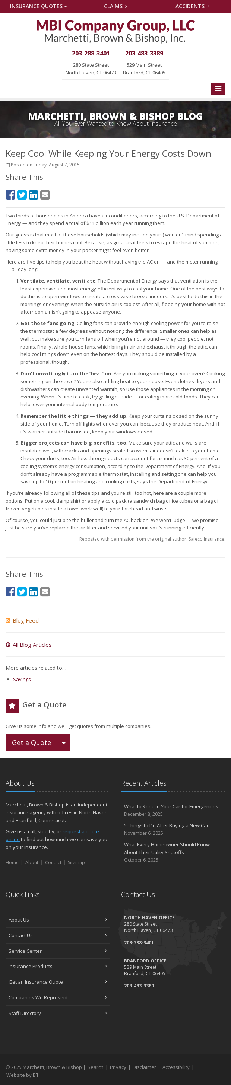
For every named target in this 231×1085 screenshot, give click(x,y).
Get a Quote (31, 742)
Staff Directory (58, 1013)
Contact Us (58, 935)
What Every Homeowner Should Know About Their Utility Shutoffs (173, 852)
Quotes (38, 6)
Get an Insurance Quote (58, 982)
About (31, 862)
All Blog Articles (29, 644)
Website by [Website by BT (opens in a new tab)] (22, 1075)
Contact (53, 862)
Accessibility (176, 1067)
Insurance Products (58, 966)
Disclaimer (144, 1067)
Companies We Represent (58, 997)
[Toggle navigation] (218, 89)
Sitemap (76, 862)
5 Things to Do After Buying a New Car (173, 829)
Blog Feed (22, 620)
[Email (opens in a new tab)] (45, 194)
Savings (22, 679)
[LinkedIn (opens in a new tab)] (33, 194)
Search (96, 1067)
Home (12, 862)
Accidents (192, 6)
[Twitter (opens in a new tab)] (22, 194)
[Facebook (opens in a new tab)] (10, 194)
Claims (115, 6)
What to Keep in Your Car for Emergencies (173, 810)
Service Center (58, 951)
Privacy (118, 1067)
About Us (58, 919)
